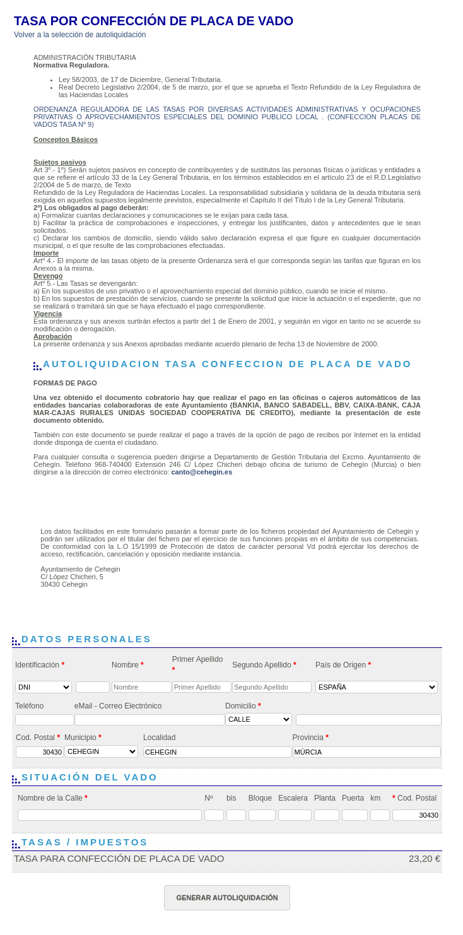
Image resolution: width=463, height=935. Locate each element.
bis (231, 798)
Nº (208, 798)
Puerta (353, 798)
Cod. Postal (38, 737)
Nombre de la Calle (53, 798)
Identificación (39, 665)
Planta (325, 798)
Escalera (293, 798)
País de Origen (343, 665)
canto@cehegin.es (201, 472)
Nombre (128, 665)
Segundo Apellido (264, 665)
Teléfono (29, 706)
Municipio (83, 737)
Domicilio (243, 706)
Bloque (260, 798)
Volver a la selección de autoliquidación (80, 34)
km (375, 798)
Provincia (311, 737)
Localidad (159, 737)
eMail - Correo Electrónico (118, 706)
